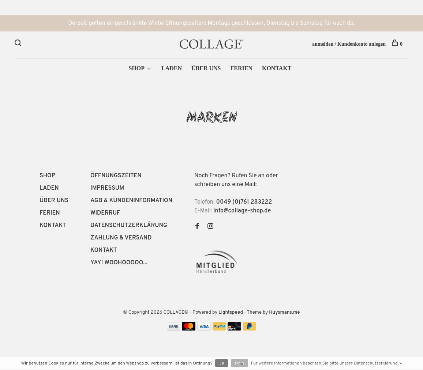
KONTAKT (277, 68)
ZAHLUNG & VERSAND (120, 238)
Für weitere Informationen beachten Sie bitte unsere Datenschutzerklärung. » (326, 363)
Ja (221, 363)
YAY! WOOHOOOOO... (118, 263)
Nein (239, 363)
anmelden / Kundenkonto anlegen (349, 44)
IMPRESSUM (107, 188)
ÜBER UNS (206, 68)
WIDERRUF (105, 213)
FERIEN (241, 68)
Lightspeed (230, 313)
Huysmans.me (284, 313)
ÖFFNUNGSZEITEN (116, 176)
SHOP (136, 68)
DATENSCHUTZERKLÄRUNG (128, 225)
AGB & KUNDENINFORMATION (131, 200)
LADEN (171, 68)
